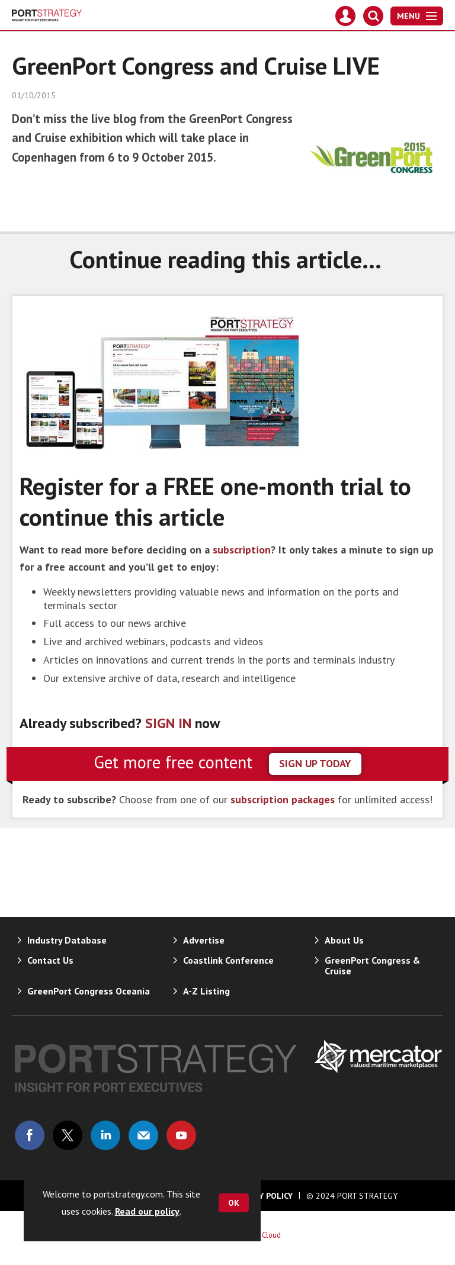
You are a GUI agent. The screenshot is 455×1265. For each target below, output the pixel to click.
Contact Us (50, 960)
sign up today (315, 763)
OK (233, 1203)
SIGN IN (168, 723)
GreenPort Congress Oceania (88, 991)
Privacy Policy (262, 1195)
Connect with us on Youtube (181, 1135)
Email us (143, 1135)
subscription (242, 549)
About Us (344, 940)
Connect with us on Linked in (105, 1135)
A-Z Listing (206, 991)
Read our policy (147, 1211)
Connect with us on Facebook (29, 1135)
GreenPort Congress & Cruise (372, 965)
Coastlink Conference (228, 960)
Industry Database (67, 940)
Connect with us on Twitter (67, 1135)
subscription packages (282, 799)
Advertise (204, 940)
